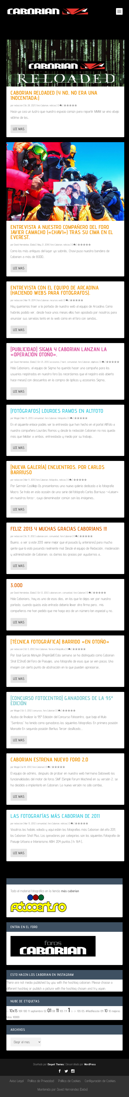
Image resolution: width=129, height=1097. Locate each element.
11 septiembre (35, 1011)
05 (72, 1011)
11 (57, 1010)
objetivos (94, 361)
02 (45, 1011)
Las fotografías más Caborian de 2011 (55, 816)
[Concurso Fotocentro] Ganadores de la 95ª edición (62, 700)
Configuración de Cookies (100, 1081)
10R (20, 1011)
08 (53, 1011)
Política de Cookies (69, 1081)
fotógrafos (62, 418)
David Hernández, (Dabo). (25, 244)
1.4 (65, 1011)
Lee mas (18, 129)
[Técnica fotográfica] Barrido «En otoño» (60, 641)
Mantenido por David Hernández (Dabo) (63, 1089)
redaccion (18, 105)
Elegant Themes (56, 1064)
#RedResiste (92, 1011)
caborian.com (42, 536)
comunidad (72, 361)
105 (61, 1011)
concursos (37, 710)
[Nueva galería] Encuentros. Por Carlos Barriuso (57, 469)
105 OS (81, 1011)
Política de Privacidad (41, 1081)
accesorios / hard (58, 361)
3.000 (17, 585)
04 (75, 1011)
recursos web (56, 300)
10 (110, 871)
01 (49, 1010)
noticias (53, 105)
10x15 (13, 1010)
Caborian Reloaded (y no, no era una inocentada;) (54, 95)
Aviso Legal (16, 1081)
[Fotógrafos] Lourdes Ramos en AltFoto (57, 411)
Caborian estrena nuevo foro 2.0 (49, 759)
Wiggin (17, 418)
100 (25, 1011)
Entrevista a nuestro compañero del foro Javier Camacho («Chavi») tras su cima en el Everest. (62, 232)
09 (102, 1011)
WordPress (90, 1064)
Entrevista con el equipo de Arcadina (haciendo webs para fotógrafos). (55, 290)
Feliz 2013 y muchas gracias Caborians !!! (59, 528)
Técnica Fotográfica (57, 649)
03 (7, 1011)
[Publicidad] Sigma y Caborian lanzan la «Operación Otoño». (59, 352)
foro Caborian (42, 105)
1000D (16, 1017)
